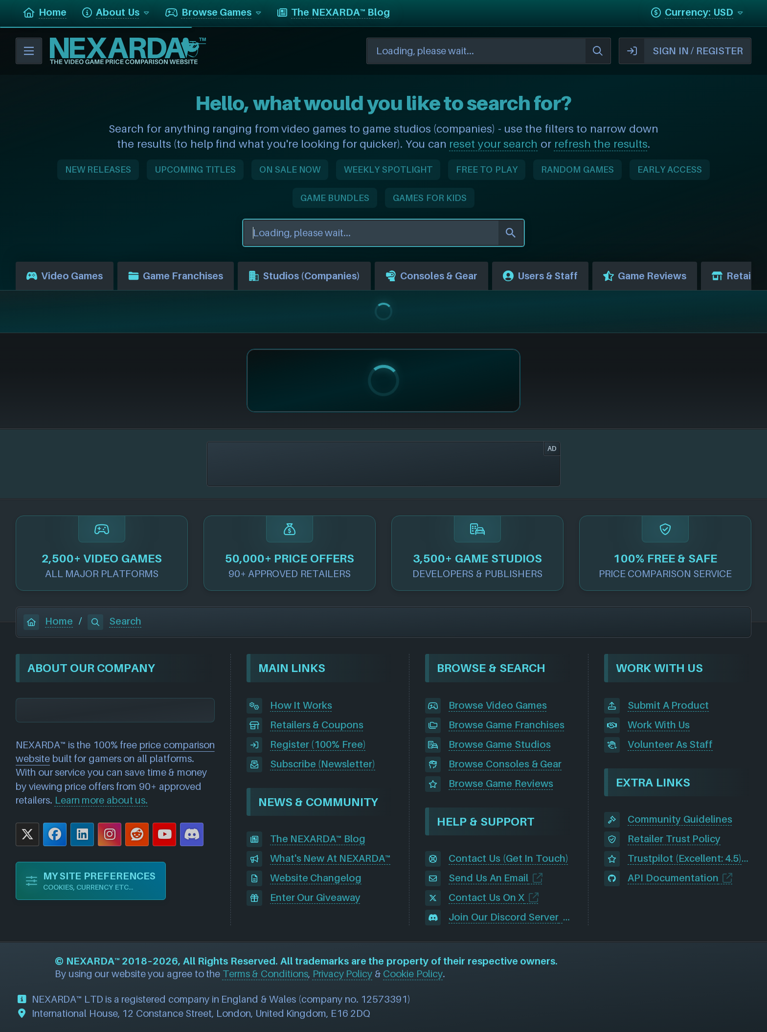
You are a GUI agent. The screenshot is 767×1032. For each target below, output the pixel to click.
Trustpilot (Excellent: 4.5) (685, 858)
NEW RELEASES (98, 169)
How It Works (301, 705)
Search (114, 621)
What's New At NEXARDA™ (330, 858)
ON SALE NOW (289, 169)
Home (48, 621)
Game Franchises (175, 276)
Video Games (64, 276)
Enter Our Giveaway (315, 897)
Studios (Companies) (304, 276)
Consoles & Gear (431, 276)
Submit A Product (668, 705)
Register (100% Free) (318, 744)
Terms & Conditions (265, 974)
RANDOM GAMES (577, 169)
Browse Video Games (497, 705)
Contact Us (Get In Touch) (508, 858)
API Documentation (673, 878)
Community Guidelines (680, 819)
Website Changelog (316, 878)
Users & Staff (540, 276)
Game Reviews (644, 276)
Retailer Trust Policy (674, 839)
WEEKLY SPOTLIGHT (388, 169)
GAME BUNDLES (335, 198)
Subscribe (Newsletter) (323, 764)
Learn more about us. (101, 800)
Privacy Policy (343, 974)
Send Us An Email (488, 878)
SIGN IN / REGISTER (681, 51)
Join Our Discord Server (504, 917)
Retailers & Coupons (316, 725)
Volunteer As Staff (670, 744)
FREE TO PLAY (487, 169)
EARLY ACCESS (669, 169)
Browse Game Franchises (506, 725)
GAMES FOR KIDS (430, 198)
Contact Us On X (486, 897)
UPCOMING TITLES (195, 169)
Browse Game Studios (499, 744)
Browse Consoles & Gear (505, 764)
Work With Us (659, 725)
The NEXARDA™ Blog (317, 839)
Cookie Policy (413, 974)
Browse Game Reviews (501, 783)
